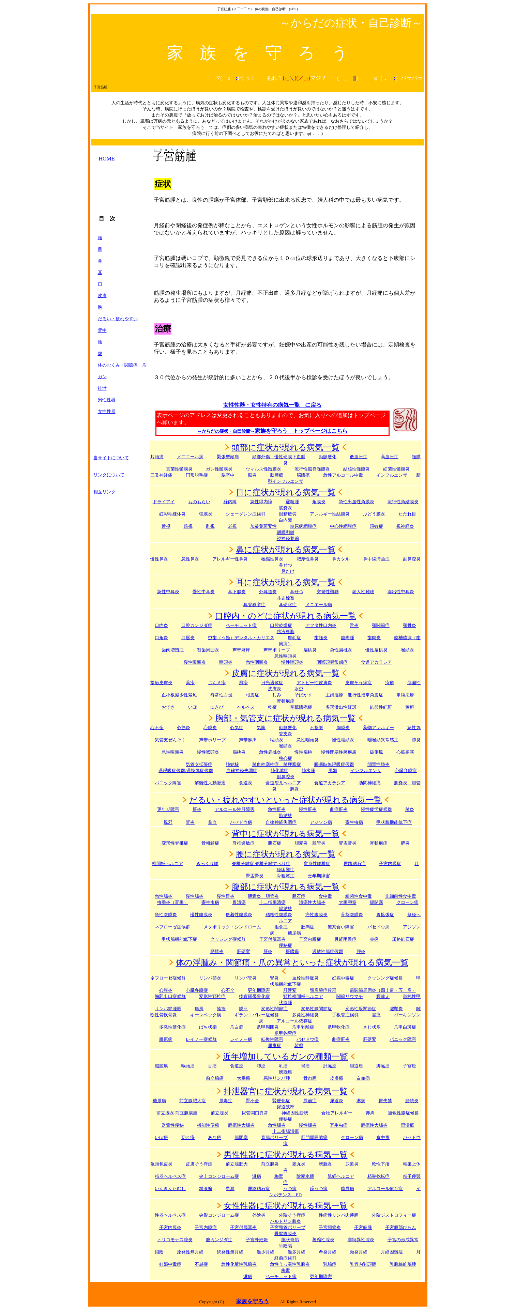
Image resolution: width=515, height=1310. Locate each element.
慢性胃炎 (225, 896)
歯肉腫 (347, 637)
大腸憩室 (348, 902)
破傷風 (376, 752)
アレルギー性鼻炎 (230, 558)
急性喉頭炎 (285, 656)
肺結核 (232, 764)
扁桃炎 (239, 752)
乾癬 (272, 707)
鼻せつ (285, 565)
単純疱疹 (405, 694)
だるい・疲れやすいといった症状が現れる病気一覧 (285, 800)
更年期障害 (168, 809)
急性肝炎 (277, 809)
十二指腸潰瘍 (272, 902)
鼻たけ (287, 571)
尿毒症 (225, 1100)
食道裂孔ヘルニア (283, 782)
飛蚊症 (376, 526)
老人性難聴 (363, 591)
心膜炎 (210, 727)
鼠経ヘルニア (341, 1176)
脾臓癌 (383, 1065)
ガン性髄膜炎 (219, 469)
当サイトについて (111, 457)
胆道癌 (356, 1065)
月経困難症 (392, 1251)
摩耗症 (294, 637)
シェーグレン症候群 (246, 514)
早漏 (230, 1188)
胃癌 (305, 1065)
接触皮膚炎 (161, 682)
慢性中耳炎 (204, 591)
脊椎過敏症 (243, 843)
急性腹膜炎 (166, 914)
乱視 (210, 526)
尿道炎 (336, 1100)
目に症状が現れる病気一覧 (285, 492)
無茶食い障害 (341, 926)
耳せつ (296, 591)
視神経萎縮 (288, 538)
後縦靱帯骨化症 (254, 996)
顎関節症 (381, 625)
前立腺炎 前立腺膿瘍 (176, 1112)
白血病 (363, 1078)
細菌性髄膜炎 (396, 469)
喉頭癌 (188, 1065)
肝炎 (197, 809)
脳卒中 (227, 475)
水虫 (298, 688)
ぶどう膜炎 (374, 514)
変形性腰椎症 (317, 863)
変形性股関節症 (360, 1008)
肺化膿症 (279, 770)
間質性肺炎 (378, 764)
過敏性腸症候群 (327, 951)
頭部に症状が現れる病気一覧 (285, 447)
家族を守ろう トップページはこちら (301, 431)
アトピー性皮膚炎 (314, 682)
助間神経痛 (370, 782)
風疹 (243, 682)
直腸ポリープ (274, 1137)
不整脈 (316, 727)
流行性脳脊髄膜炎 (312, 469)
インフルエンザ (391, 475)
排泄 (102, 388)
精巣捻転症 (378, 1176)
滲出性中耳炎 (401, 591)
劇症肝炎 (339, 809)
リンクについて (108, 474)
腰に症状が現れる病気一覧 (285, 854)
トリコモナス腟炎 (175, 1239)
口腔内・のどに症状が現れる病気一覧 (285, 616)
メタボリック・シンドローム (232, 926)
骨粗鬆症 (285, 875)
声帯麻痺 (241, 649)
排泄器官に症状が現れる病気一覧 (286, 1091)
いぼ (192, 707)
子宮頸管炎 (330, 1227)
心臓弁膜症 (197, 990)
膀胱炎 (217, 951)
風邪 (332, 770)
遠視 (188, 526)
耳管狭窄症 (254, 604)
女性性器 (107, 411)
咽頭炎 (225, 662)
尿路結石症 (355, 863)
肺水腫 (308, 770)
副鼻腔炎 (412, 558)
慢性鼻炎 (159, 558)
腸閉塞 (376, 902)
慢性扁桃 (303, 752)
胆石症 (274, 843)
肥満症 (307, 926)
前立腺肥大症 (192, 1100)
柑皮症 (252, 694)
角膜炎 (318, 501)
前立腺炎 (219, 1112)
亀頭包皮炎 (161, 1164)
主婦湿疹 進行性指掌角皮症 (354, 694)
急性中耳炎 (168, 591)
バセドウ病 (241, 822)
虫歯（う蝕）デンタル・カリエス (241, 637)
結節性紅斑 (381, 707)
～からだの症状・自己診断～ (226, 431)
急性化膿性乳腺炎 (239, 1264)
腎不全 (252, 1100)
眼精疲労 (288, 514)
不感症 (201, 1264)
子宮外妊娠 (257, 1239)
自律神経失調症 (241, 770)
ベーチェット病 (241, 625)
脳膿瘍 (303, 475)
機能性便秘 (208, 1125)
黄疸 (409, 707)
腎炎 (190, 822)
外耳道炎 (268, 591)
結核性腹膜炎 (279, 914)
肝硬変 (243, 951)
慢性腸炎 (194, 896)
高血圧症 (389, 456)
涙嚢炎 (285, 507)
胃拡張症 (385, 914)
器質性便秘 (173, 1125)
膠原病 (165, 1039)
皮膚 (102, 295)
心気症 (236, 727)
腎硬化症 (281, 1100)
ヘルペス (246, 707)
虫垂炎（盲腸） (172, 902)
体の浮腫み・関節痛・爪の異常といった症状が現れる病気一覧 (292, 962)
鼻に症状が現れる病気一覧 (285, 549)
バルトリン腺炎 (285, 1221)
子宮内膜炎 (170, 1227)
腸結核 (285, 908)
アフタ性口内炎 (320, 625)
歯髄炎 (321, 637)
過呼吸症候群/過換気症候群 (185, 770)
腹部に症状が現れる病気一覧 (285, 886)
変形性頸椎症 (212, 996)
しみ (276, 694)
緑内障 (230, 501)
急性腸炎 (163, 896)
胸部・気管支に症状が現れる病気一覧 (285, 718)
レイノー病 (241, 1039)
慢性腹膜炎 (201, 914)
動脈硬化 (327, 456)
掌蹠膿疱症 (301, 707)
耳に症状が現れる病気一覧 (285, 582)
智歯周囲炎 (208, 649)
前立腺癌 (215, 1078)
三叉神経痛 (161, 475)
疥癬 (389, 682)
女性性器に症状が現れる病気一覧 (286, 1205)
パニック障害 (168, 782)
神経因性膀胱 (295, 1112)
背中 (102, 330)
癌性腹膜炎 (316, 914)
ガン (102, 376)
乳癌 (283, 1065)
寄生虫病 (354, 822)
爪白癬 (236, 1027)
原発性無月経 (190, 1251)
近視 (166, 526)
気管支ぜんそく (170, 739)
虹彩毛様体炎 (172, 514)
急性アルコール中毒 (343, 475)
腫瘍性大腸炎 (241, 1125)
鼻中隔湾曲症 (376, 558)
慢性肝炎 (308, 809)
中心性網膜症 (343, 526)
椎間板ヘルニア (167, 863)
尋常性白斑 (221, 694)
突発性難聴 (328, 591)
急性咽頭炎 (257, 662)
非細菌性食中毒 (400, 896)
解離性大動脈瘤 (210, 782)
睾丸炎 (298, 1164)
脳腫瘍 (276, 475)
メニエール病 (190, 456)
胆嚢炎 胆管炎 (263, 896)
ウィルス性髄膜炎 (263, 469)
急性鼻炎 (190, 558)
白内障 (285, 520)
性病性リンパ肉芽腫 (339, 1215)
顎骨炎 (409, 625)
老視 (232, 526)
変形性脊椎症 (175, 843)
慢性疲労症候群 (376, 809)
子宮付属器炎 (272, 939)
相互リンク (104, 491)
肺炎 (416, 739)
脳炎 (252, 475)
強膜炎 (205, 514)
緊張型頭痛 (228, 456)
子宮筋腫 (363, 1227)
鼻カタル (341, 558)
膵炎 (405, 843)
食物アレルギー (336, 1112)
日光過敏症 (272, 682)
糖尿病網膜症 (303, 526)
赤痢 (374, 939)
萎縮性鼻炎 (272, 558)
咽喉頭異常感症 (332, 662)
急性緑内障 (261, 501)
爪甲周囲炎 (268, 1027)
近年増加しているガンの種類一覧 (285, 1056)
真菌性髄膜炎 (179, 469)
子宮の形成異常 (403, 1239)
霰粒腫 (292, 501)
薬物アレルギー (378, 727)
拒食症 (281, 926)
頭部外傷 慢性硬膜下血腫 (278, 456)
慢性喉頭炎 (195, 662)
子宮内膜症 (390, 863)
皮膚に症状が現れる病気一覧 (285, 673)
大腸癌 (243, 1078)
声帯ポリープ (276, 649)
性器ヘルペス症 (170, 1215)
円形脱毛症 (197, 475)
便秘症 (285, 1119)
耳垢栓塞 (285, 597)
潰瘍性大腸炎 (312, 902)
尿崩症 (310, 1100)
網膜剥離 (285, 532)
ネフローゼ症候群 (172, 926)
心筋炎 (183, 727)
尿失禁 (385, 1100)
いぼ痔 (161, 1137)
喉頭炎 (407, 649)
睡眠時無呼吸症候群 (334, 764)
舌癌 (212, 1065)
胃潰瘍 (407, 1125)
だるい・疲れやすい (118, 318)
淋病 (256, 1176)
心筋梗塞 (405, 752)
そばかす (303, 694)
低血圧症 (358, 456)
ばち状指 (208, 1027)
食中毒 (325, 896)
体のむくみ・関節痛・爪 (122, 365)
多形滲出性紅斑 (341, 707)
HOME (107, 158)
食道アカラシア (376, 662)
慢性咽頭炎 (292, 662)
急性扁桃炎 (341, 649)
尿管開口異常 (255, 1112)
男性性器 (107, 399)
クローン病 (407, 902)
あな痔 (214, 1137)
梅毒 (285, 1270)
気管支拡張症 (199, 764)
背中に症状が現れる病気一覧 (285, 833)
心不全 (157, 727)
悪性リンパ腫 (276, 1078)
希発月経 (327, 1251)
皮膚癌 (336, 1078)
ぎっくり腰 (207, 863)
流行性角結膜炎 (403, 501)
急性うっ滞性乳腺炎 (290, 1264)
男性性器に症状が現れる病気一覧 (286, 1154)
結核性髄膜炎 (356, 469)
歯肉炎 (374, 637)
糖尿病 (159, 1100)
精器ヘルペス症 (170, 1176)
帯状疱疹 (285, 701)
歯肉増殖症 (173, 649)
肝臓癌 (329, 1065)
